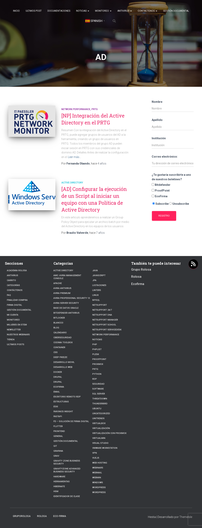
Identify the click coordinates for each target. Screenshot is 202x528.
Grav (56, 456)
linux (95, 295)
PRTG (95, 109)
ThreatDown (99, 398)
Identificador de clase (66, 496)
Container (59, 347)
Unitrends (98, 418)
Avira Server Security (66, 303)
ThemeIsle (185, 517)
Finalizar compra (17, 300)
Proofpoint (99, 359)
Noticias (82, 10)
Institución (159, 138)
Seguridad (98, 384)
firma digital (14, 305)
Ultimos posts (15, 344)
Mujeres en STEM (17, 324)
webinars (97, 467)
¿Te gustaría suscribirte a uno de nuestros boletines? (171, 177)
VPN (94, 453)
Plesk (95, 354)
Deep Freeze (60, 357)
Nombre (157, 101)
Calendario (60, 332)
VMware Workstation (104, 448)
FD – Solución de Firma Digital (71, 421)
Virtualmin (98, 438)
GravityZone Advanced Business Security (66, 470)
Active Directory (72, 182)
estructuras (61, 401)
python (96, 374)
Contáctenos (147, 10)
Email (56, 392)
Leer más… (74, 157)
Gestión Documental (176, 10)
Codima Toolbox (63, 342)
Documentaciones (59, 10)
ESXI (55, 406)
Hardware (59, 476)
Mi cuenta (12, 315)
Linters (96, 290)
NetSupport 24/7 (102, 310)
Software (98, 389)
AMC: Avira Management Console (67, 277)
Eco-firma (59, 516)
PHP (94, 344)
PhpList (97, 349)
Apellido (157, 119)
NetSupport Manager (105, 320)
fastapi (57, 416)
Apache (57, 283)
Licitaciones (99, 285)
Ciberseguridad (62, 337)
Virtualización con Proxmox (109, 433)
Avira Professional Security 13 (71, 298)
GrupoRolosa (22, 516)
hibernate (59, 486)
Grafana (58, 451)
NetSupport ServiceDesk (107, 329)
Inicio (16, 10)
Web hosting (99, 463)
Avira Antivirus (62, 288)
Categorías (13, 285)
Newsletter (14, 329)
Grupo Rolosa (141, 269)
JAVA (95, 270)
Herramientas (61, 481)
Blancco (58, 322)
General (58, 436)
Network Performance (75, 109)
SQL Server (98, 393)
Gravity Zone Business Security (66, 462)
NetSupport (99, 305)
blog (56, 327)
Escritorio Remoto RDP (67, 396)
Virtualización (101, 428)
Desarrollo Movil (64, 362)
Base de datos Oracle (66, 308)
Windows (97, 482)
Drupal (57, 377)
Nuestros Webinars (18, 334)
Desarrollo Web (62, 367)
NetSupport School (104, 324)
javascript (99, 275)
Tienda (11, 339)
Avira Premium (61, 293)
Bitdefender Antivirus (66, 313)
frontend (59, 431)
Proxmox (97, 364)
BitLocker (59, 318)
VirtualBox (99, 423)
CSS (55, 352)
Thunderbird (100, 403)
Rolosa (136, 276)
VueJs (95, 458)
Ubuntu (96, 408)
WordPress (99, 487)
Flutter (58, 426)
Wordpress (99, 492)
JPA (94, 280)
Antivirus (124, 10)
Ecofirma (58, 387)
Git (55, 446)
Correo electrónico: (165, 156)
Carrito (11, 280)
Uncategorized (101, 413)
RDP (94, 379)
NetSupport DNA (102, 315)
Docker (57, 372)
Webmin (96, 477)
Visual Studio (100, 443)
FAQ (9, 295)
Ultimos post (34, 10)
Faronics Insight (63, 411)
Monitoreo (103, 10)
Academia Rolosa (17, 270)
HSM (55, 491)
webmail (97, 472)
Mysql (96, 300)
